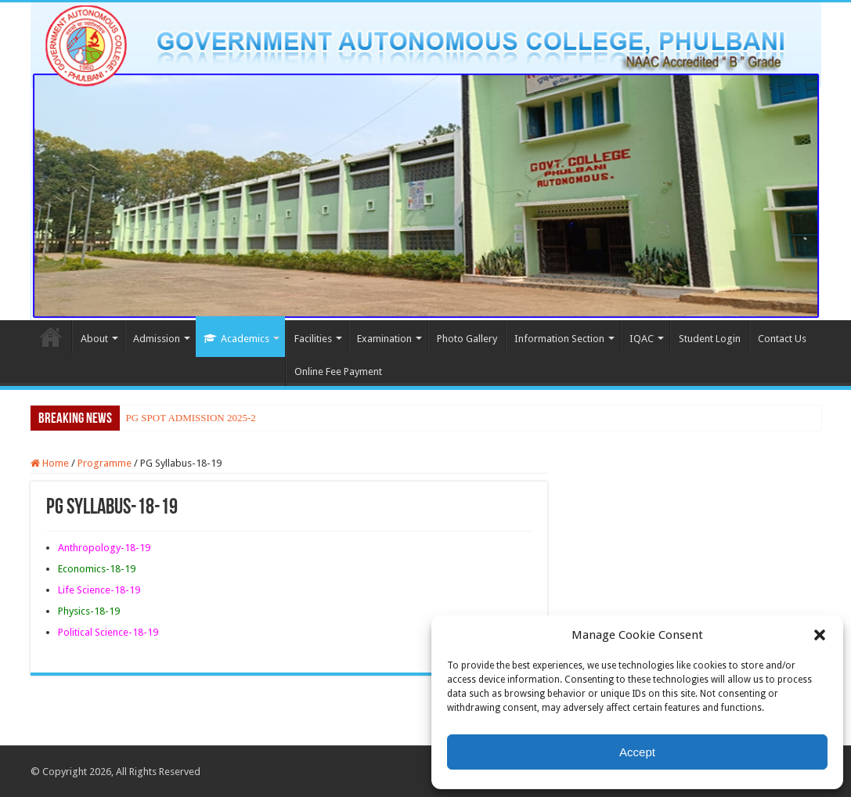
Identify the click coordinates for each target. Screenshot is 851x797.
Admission (156, 338)
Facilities (313, 338)
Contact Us (782, 338)
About (94, 338)
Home (51, 336)
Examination (384, 338)
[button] (820, 635)
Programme (105, 463)
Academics (236, 338)
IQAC (641, 338)
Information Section (559, 338)
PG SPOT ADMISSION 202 (184, 418)
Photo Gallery (467, 338)
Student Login (710, 338)
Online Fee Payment (338, 371)
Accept (637, 752)
